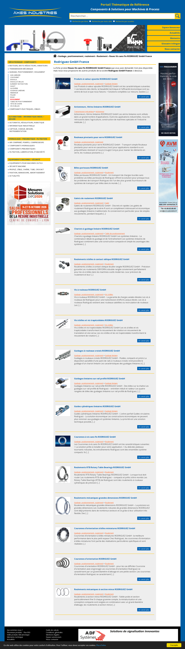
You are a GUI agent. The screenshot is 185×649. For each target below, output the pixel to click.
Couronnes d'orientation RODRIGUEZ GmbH (95, 559)
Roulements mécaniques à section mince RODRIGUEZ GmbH (103, 589)
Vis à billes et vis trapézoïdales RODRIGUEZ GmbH (98, 320)
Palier (13, 95)
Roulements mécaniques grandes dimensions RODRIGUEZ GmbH (105, 498)
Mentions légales (52, 635)
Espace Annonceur (171, 27)
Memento (175, 38)
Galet (12, 86)
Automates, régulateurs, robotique (26, 122)
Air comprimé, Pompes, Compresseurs (26, 142)
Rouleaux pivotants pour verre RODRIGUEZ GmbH (98, 137)
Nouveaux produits (14, 632)
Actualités (175, 32)
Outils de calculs (52, 630)
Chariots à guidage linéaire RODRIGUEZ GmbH (96, 228)
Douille (13, 79)
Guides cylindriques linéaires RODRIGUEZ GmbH (97, 406)
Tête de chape (16, 104)
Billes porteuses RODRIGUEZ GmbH (91, 167)
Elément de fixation (19, 84)
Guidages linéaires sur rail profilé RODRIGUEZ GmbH (99, 378)
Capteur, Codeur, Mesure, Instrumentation (21, 130)
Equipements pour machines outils (26, 163)
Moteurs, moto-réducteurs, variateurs (28, 65)
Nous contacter (172, 49)
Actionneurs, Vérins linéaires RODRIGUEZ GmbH (97, 106)
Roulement (109, 172)
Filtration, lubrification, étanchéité (27, 152)
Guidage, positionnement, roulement (27, 72)
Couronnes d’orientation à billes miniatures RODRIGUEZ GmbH (104, 528)
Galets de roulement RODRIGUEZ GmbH (93, 198)
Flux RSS (27, 632)
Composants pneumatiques (22, 149)
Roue (12, 97)
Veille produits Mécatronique (18, 635)
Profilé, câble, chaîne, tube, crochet (26, 169)
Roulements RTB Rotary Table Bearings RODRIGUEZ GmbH (102, 467)
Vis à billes (15, 106)
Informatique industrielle (22, 126)
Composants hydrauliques (22, 145)
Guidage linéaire (17, 90)
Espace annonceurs (53, 637)
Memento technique (15, 637)
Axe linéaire (15, 75)
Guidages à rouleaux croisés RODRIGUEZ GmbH (97, 350)
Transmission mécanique (21, 69)
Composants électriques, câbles (24, 109)
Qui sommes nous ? (15, 630)
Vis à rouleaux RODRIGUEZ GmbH (90, 289)
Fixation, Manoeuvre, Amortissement (27, 172)
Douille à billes (17, 82)
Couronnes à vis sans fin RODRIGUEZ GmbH (95, 437)
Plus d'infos (101, 646)
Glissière (14, 88)
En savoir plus (143, 97)
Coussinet (14, 77)
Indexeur (14, 93)
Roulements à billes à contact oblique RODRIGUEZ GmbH (101, 259)
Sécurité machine (17, 166)
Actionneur (100, 111)
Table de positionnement (21, 101)
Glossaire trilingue (171, 43)
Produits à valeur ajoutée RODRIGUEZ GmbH (95, 79)
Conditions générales (54, 632)
